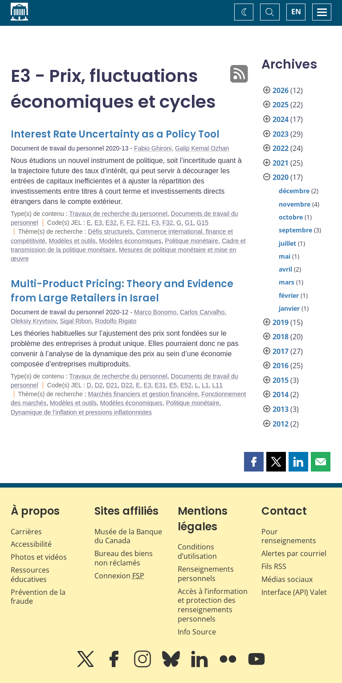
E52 (185, 385)
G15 (202, 222)
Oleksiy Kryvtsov (33, 321)
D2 (99, 385)
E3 (98, 222)
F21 (142, 222)
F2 (130, 222)
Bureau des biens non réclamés (123, 558)
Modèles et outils (72, 240)
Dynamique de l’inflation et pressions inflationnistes (81, 412)
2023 (281, 134)
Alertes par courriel (293, 553)
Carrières (26, 532)
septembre (295, 230)
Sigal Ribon (76, 321)
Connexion (119, 576)
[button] (254, 462)
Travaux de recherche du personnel (118, 213)
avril (285, 269)
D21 (112, 385)
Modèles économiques (130, 240)
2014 (281, 394)
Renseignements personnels (206, 573)
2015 (281, 380)
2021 (281, 163)
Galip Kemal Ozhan (202, 148)
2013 (281, 409)
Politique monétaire (191, 240)
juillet (287, 243)
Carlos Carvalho (202, 312)
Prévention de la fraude (38, 596)
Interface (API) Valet (294, 592)
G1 (189, 222)
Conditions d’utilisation (197, 551)
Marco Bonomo (155, 312)
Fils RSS (273, 566)
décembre (294, 191)
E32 (111, 222)
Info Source (197, 632)
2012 (281, 424)
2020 (281, 177)
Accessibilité (31, 544)
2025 (281, 105)
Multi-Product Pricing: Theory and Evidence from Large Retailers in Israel (122, 291)
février (289, 295)
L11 (217, 385)
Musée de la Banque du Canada (128, 536)
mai (284, 256)
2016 (281, 365)
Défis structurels (110, 231)
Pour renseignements (288, 536)
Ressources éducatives (30, 574)
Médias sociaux (287, 579)
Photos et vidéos (39, 557)
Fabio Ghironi (152, 148)
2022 (281, 148)
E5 (173, 385)
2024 (281, 119)
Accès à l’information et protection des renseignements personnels (213, 605)
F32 (167, 222)
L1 (205, 385)
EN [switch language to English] (296, 11)
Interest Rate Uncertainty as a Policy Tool (115, 134)
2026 (281, 90)
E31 (160, 385)
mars (286, 282)
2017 (281, 351)
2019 (281, 322)
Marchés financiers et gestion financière (143, 394)
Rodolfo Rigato (116, 321)
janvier (289, 308)
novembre (294, 204)
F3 (155, 222)
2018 (281, 337)
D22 (127, 385)
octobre (291, 217)
